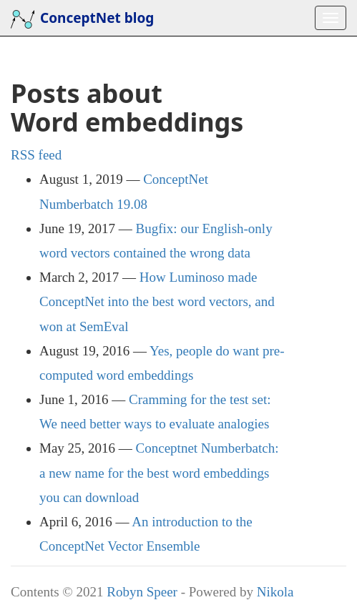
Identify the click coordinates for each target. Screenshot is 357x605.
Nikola (275, 591)
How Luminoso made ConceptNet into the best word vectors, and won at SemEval (157, 301)
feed (36, 154)
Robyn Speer (142, 591)
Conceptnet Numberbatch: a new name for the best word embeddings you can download (159, 472)
